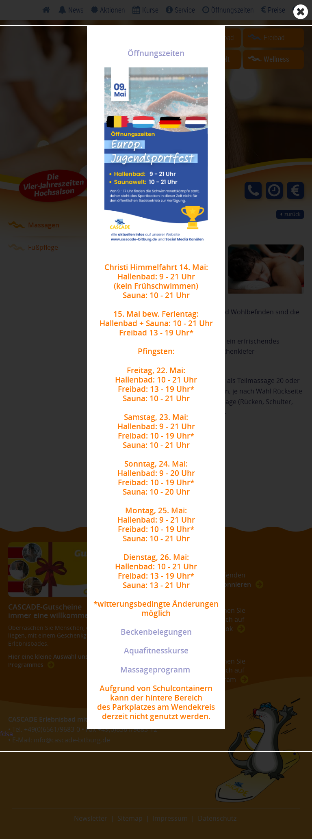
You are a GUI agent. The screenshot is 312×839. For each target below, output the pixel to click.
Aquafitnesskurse (156, 650)
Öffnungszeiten (156, 53)
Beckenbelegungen (156, 632)
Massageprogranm (155, 669)
